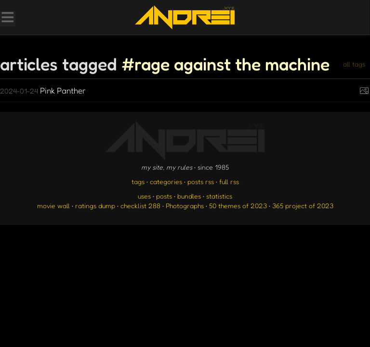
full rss (229, 181)
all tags (354, 64)
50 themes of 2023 (238, 205)
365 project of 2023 (302, 205)
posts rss (200, 181)
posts (164, 196)
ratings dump (95, 205)
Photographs (185, 205)
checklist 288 (140, 205)
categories (166, 181)
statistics (219, 196)
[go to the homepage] (184, 17)
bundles (189, 196)
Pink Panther (43, 90)
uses (144, 196)
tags (138, 181)
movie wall (53, 205)
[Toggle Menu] (7, 18)
